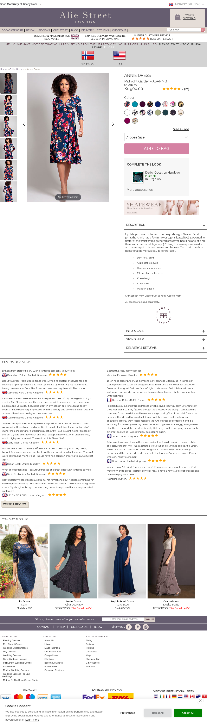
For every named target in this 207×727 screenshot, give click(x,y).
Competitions (51, 655)
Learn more (32, 719)
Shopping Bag (93, 659)
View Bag (189, 18)
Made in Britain (52, 648)
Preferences (128, 713)
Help (61, 626)
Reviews (44, 30)
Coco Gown (171, 601)
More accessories (140, 190)
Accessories (9, 666)
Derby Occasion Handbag (162, 172)
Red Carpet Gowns (12, 644)
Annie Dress (73, 601)
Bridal (30, 30)
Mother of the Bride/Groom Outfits (20, 680)
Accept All (188, 713)
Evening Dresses (11, 640)
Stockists (49, 659)
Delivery (87, 30)
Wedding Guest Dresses (15, 648)
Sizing (89, 640)
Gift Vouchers (92, 662)
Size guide (79, 626)
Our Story (60, 30)
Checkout (119, 30)
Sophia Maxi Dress (122, 601)
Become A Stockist (54, 662)
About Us (49, 640)
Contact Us (91, 651)
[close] (200, 700)
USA (119, 64)
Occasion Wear (12, 30)
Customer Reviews (54, 670)
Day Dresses (9, 651)
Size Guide (181, 129)
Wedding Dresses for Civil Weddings (16, 675)
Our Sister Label (53, 651)
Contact (44, 626)
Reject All (158, 713)
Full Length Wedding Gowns (17, 662)
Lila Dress (24, 601)
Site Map (90, 666)
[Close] (109, 47)
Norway (87, 64)
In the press (51, 666)
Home (3, 69)
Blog (74, 30)
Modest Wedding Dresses (16, 670)
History (48, 644)
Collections (15, 69)
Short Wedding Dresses (15, 659)
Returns (103, 30)
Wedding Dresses (12, 655)
